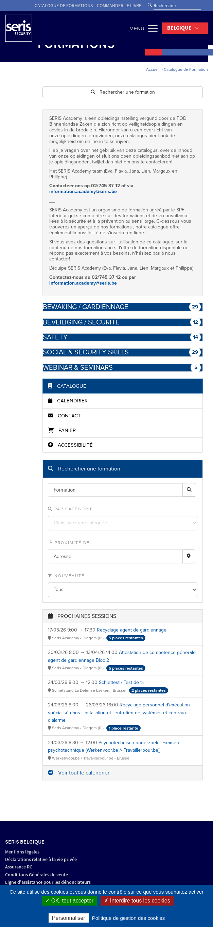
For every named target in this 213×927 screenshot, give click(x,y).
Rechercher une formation (123, 92)
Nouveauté (66, 575)
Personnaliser (68, 918)
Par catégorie (70, 509)
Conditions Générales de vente (36, 875)
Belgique (179, 27)
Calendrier (68, 401)
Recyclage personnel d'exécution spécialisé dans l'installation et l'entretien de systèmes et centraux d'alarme (119, 712)
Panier (62, 430)
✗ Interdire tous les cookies (137, 901)
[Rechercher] (189, 490)
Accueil (153, 69)
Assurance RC (18, 867)
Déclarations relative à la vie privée (41, 859)
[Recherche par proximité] (188, 556)
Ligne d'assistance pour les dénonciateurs (48, 882)
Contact (64, 416)
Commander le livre (119, 5)
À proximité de (69, 542)
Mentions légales (22, 852)
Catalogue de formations (64, 5)
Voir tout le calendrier (78, 772)
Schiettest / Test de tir (121, 682)
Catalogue (67, 386)
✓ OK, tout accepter (69, 901)
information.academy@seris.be (83, 191)
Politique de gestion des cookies (128, 918)
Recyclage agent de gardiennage (131, 630)
